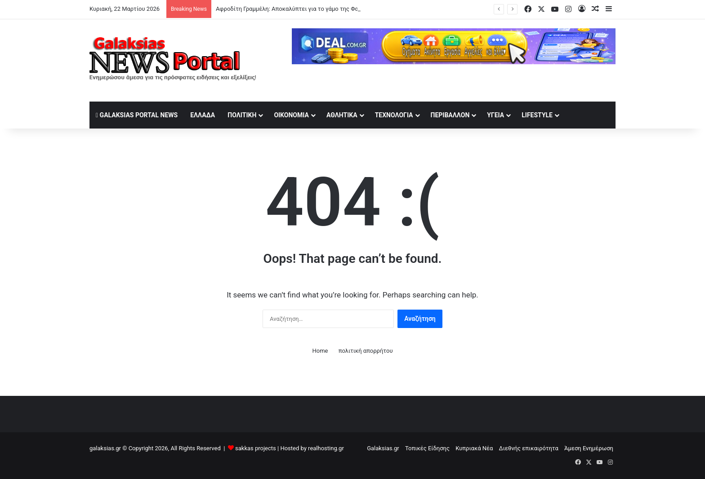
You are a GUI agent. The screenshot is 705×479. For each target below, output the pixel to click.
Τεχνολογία (394, 115)
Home (320, 350)
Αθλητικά (341, 115)
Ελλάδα (202, 115)
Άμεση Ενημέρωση (588, 448)
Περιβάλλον (450, 115)
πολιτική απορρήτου (366, 350)
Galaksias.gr (383, 448)
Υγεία (495, 115)
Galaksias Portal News (137, 115)
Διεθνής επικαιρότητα (528, 448)
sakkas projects (255, 448)
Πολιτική (242, 115)
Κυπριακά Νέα (474, 448)
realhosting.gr (326, 448)
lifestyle (537, 115)
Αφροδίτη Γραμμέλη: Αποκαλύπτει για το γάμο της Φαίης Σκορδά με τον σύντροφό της (331, 8)
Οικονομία (291, 115)
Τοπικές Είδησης (427, 448)
